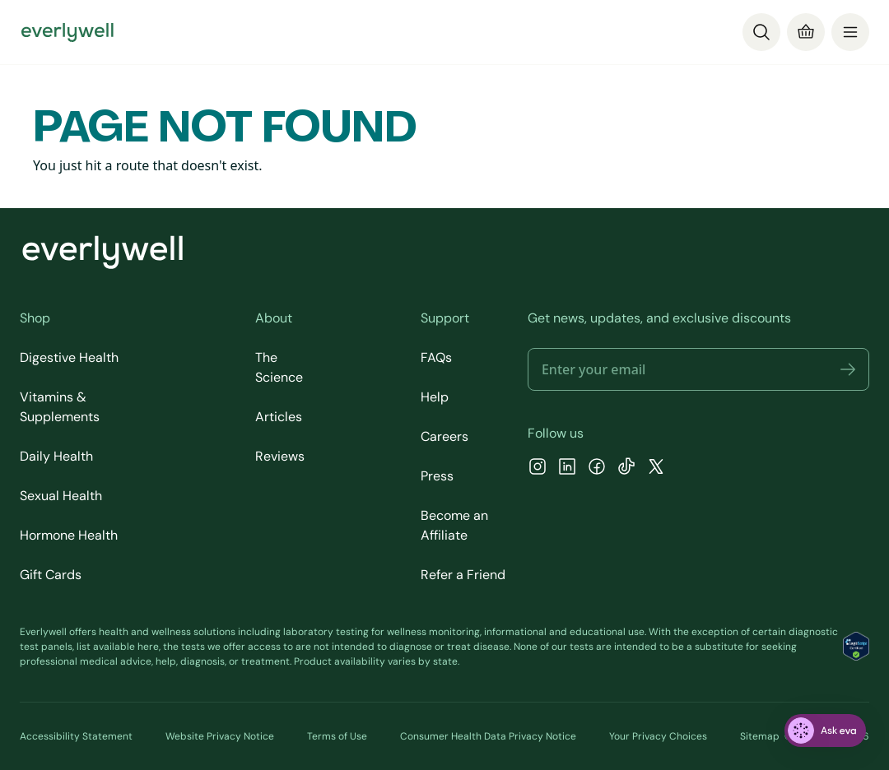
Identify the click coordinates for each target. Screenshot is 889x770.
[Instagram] (537, 468)
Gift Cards (50, 574)
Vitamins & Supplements (60, 406)
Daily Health (56, 456)
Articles (278, 416)
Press (437, 476)
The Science (279, 367)
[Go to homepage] (67, 32)
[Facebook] (597, 468)
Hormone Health (69, 535)
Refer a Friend (463, 574)
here (148, 646)
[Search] (761, 32)
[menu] (850, 32)
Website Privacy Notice (219, 736)
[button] (848, 369)
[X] (656, 468)
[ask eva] (825, 730)
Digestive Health (69, 357)
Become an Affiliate (454, 525)
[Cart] (806, 32)
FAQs (436, 357)
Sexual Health (61, 495)
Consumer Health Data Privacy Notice (488, 736)
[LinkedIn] (567, 468)
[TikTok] (626, 468)
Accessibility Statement (76, 736)
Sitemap (760, 736)
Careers (444, 436)
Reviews (280, 456)
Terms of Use (337, 736)
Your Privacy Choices (658, 736)
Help (435, 397)
